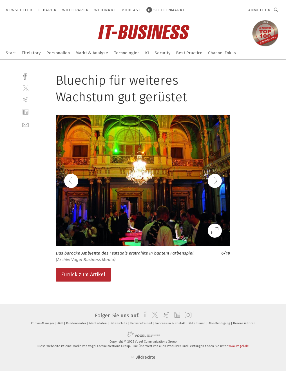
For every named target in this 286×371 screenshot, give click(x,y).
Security (163, 52)
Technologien (127, 52)
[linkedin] (25, 112)
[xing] (25, 100)
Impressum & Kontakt (170, 323)
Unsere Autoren (244, 323)
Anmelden (259, 10)
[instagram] (186, 315)
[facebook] (25, 75)
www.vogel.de (239, 346)
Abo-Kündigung (220, 323)
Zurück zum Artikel (83, 274)
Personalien (58, 52)
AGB (60, 323)
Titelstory (31, 52)
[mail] (25, 124)
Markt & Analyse (91, 52)
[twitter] (25, 87)
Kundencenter (76, 323)
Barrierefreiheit (141, 323)
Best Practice (189, 52)
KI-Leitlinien (197, 323)
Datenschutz (119, 323)
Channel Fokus (222, 52)
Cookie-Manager (43, 323)
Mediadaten (98, 323)
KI (147, 52)
